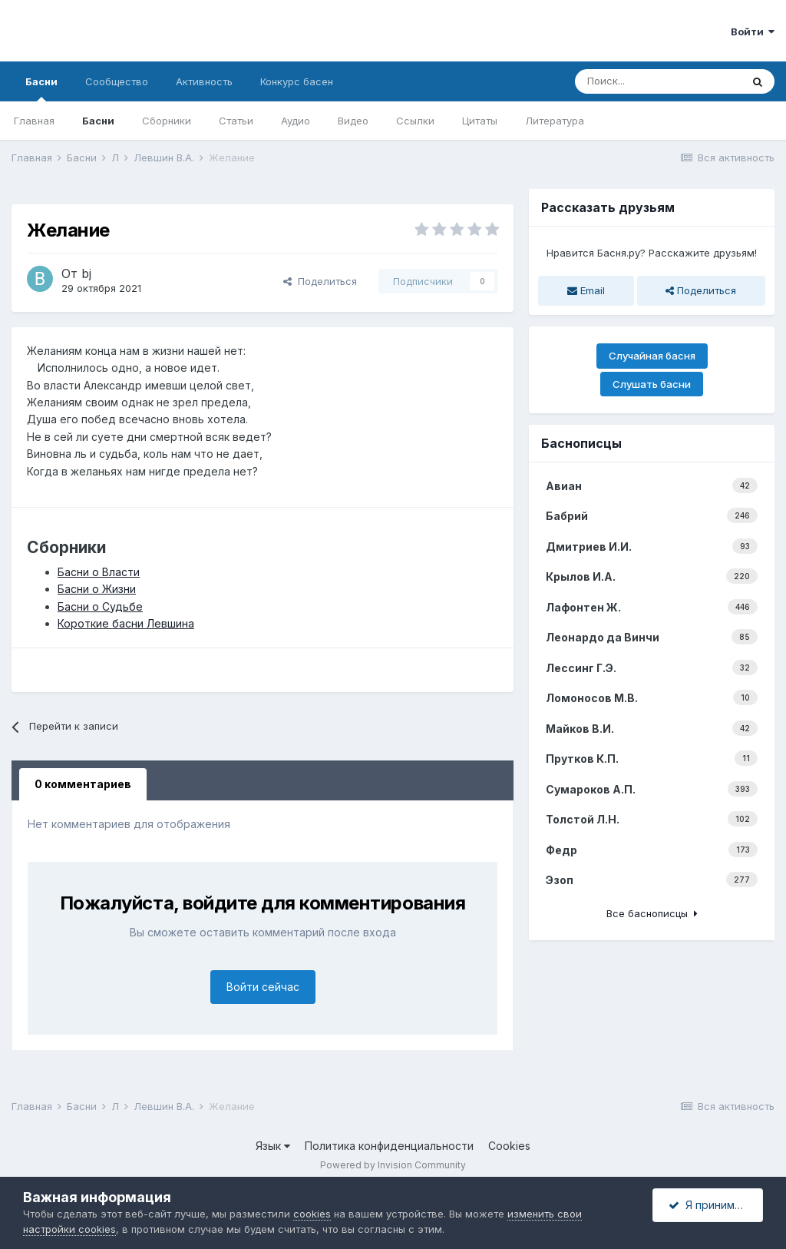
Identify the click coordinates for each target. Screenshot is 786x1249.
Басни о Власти (99, 571)
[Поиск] (658, 81)
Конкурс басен (296, 81)
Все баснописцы (652, 913)
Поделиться (320, 281)
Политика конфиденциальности (389, 1145)
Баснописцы (581, 443)
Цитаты (479, 120)
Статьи (236, 120)
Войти (752, 31)
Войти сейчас (262, 986)
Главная (34, 120)
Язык (273, 1145)
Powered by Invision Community (393, 1165)
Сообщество (116, 81)
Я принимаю (709, 1204)
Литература (554, 120)
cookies (312, 1214)
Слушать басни (652, 384)
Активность (204, 81)
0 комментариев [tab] (83, 783)
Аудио (295, 120)
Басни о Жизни (97, 588)
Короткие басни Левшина (126, 623)
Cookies (509, 1145)
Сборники (166, 120)
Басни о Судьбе (100, 606)
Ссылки (415, 120)
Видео (353, 120)
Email (586, 290)
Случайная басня (652, 356)
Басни (41, 88)
